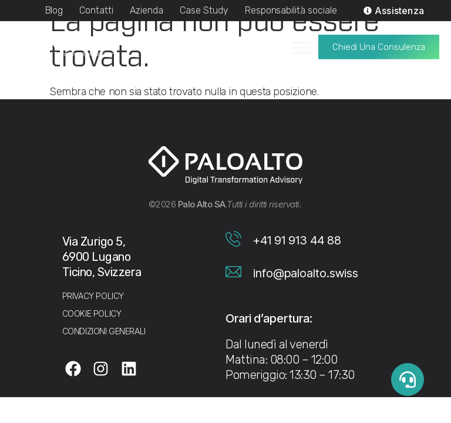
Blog (54, 10)
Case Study (204, 10)
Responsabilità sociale (291, 10)
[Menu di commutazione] (302, 43)
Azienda (146, 10)
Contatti (96, 10)
